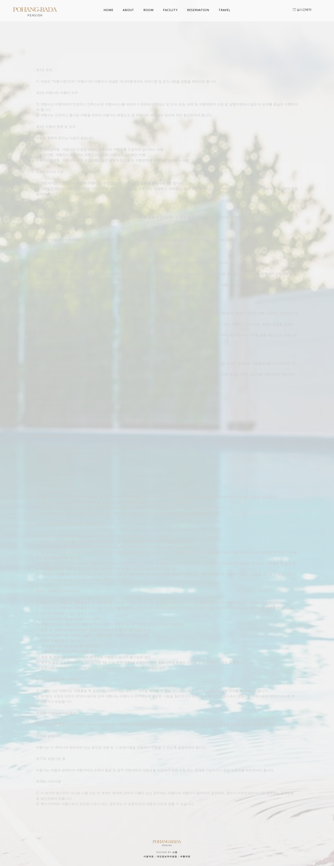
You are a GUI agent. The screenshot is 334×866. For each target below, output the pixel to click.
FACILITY (170, 10)
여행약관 (185, 856)
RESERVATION (198, 10)
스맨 (174, 852)
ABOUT (128, 10)
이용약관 (149, 856)
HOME (108, 10)
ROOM (148, 10)
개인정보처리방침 (167, 856)
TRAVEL (224, 10)
